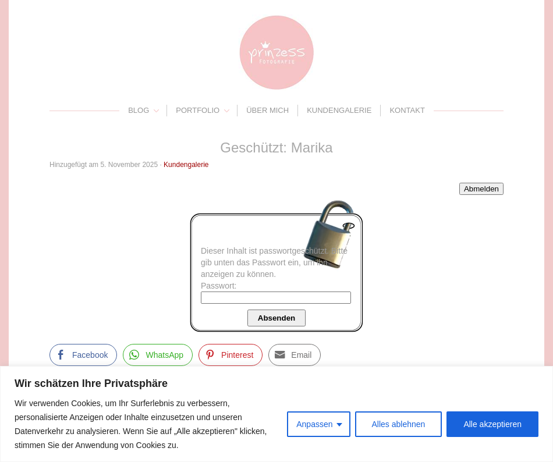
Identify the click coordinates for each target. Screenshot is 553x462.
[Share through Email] (294, 355)
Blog (138, 110)
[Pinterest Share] (230, 355)
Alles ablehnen (399, 424)
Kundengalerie (339, 110)
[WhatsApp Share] (158, 355)
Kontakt (406, 110)
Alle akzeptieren (492, 424)
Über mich (267, 110)
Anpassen (314, 424)
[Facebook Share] (83, 355)
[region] (276, 414)
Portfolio (197, 110)
